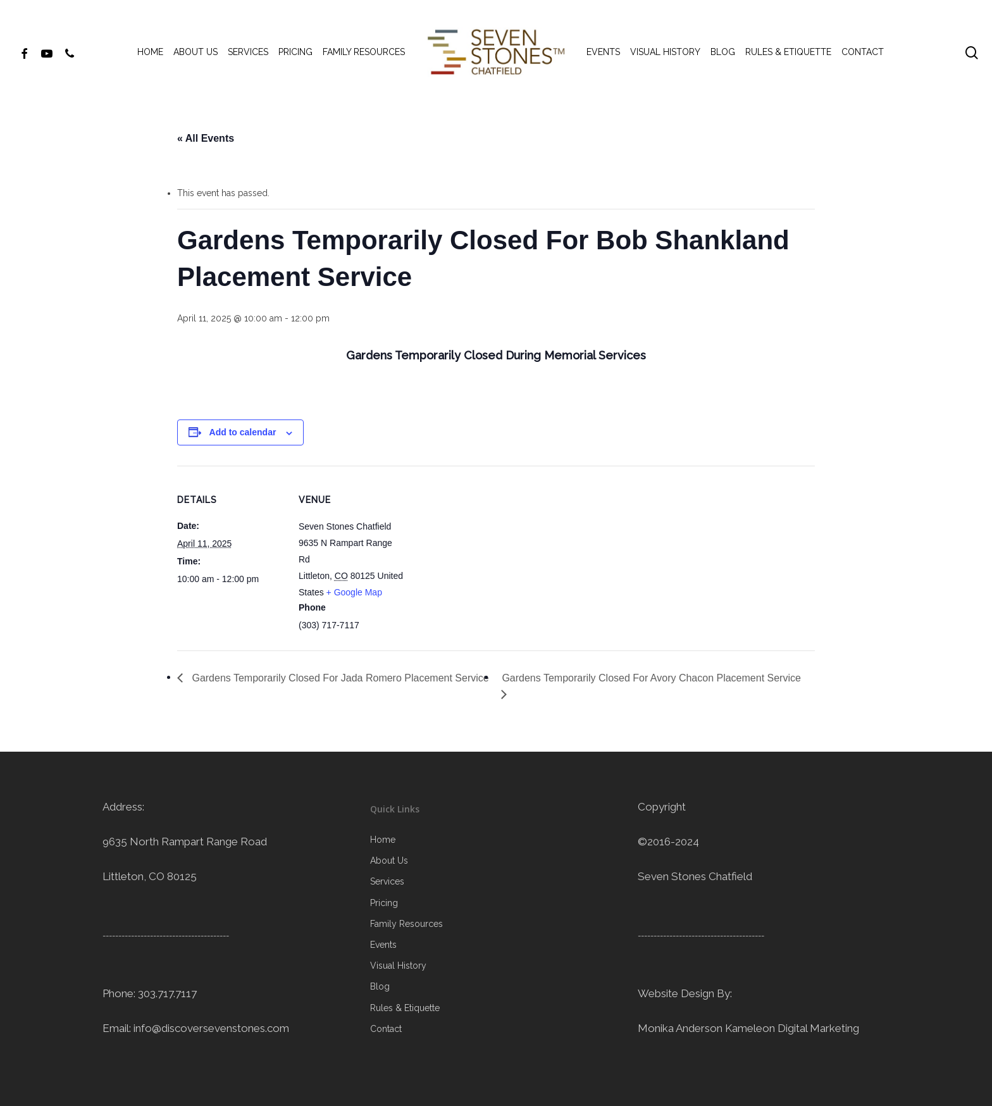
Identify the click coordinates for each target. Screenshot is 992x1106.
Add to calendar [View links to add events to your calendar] (242, 432)
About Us (389, 860)
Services (387, 881)
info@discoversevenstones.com (211, 1028)
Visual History (398, 965)
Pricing (384, 903)
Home (382, 840)
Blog (380, 986)
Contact (386, 1029)
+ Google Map (354, 592)
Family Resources (406, 924)
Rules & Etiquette (405, 1008)
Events (383, 945)
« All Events (205, 138)
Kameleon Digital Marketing (792, 1028)
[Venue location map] (487, 553)
